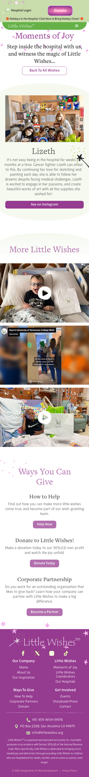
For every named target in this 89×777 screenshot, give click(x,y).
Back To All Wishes (44, 71)
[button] (77, 26)
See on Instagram (44, 204)
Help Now (44, 525)
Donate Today (44, 564)
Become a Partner (45, 613)
